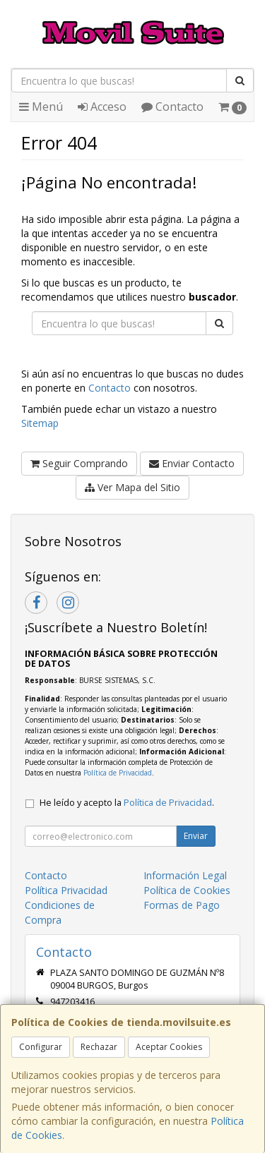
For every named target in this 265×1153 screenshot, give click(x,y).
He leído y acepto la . (127, 803)
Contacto (172, 106)
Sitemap (40, 423)
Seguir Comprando (79, 463)
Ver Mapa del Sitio (132, 487)
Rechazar (99, 1047)
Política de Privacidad (117, 773)
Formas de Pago (181, 905)
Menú (41, 106)
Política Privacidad (66, 890)
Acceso (102, 106)
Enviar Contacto (192, 463)
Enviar (196, 836)
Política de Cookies (186, 890)
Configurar (40, 1047)
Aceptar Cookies (169, 1047)
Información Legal (185, 875)
